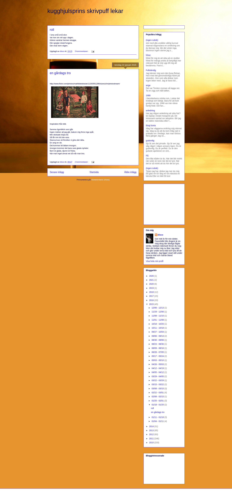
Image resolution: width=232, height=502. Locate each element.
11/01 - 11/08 (158, 320)
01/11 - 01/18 (158, 417)
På (147, 155)
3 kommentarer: (82, 51)
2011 (151, 438)
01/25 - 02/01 (158, 400)
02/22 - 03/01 (158, 392)
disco (160, 235)
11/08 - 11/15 (158, 316)
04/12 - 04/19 (158, 368)
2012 (151, 434)
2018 (151, 292)
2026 (151, 276)
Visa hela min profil (154, 261)
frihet (148, 55)
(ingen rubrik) (152, 40)
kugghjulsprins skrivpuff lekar (85, 11)
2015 (151, 304)
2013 (151, 430)
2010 (151, 442)
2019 (151, 288)
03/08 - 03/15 (158, 388)
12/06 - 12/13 (158, 308)
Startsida (94, 172)
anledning (150, 110)
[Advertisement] (164, 203)
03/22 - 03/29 (158, 380)
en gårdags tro (60, 73)
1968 (148, 95)
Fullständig (151, 70)
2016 (151, 300)
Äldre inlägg (130, 172)
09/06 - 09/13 (158, 336)
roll (52, 30)
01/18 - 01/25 (158, 404)
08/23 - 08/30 (158, 344)
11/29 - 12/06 (158, 312)
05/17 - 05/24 (158, 356)
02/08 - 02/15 (158, 396)
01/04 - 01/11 (158, 421)
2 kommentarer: (82, 162)
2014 (151, 426)
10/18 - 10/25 (158, 324)
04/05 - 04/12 (158, 372)
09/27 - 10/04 (158, 332)
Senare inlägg (57, 172)
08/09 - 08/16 (158, 348)
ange (148, 85)
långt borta (151, 125)
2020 (151, 284)
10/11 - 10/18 (158, 328)
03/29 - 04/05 (158, 376)
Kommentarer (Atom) (100, 180)
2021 (151, 280)
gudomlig (150, 140)
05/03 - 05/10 (158, 360)
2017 (151, 296)
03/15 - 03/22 (158, 384)
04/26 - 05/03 (158, 364)
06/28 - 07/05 (158, 352)
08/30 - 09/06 (158, 340)
